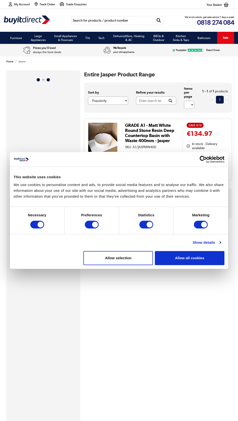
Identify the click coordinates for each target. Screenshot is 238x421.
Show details (204, 242)
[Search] (112, 20)
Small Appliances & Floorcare (65, 38)
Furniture (16, 38)
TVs (87, 38)
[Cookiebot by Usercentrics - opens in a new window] (203, 159)
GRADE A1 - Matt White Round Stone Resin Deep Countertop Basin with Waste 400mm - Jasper (149, 133)
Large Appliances (38, 38)
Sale (225, 38)
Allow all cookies (189, 258)
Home (9, 61)
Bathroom (204, 38)
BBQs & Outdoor (158, 38)
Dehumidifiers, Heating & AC (128, 38)
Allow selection (118, 258)
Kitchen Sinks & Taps (181, 38)
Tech (101, 38)
